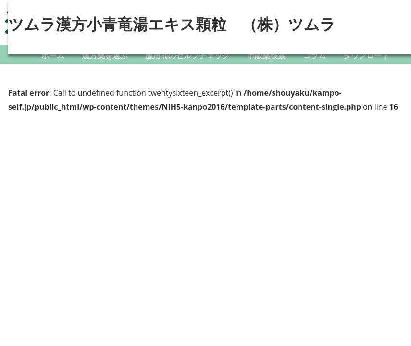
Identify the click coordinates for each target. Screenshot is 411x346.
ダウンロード (366, 55)
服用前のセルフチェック (187, 55)
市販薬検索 (266, 55)
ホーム (52, 55)
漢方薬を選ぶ (105, 55)
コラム (314, 55)
